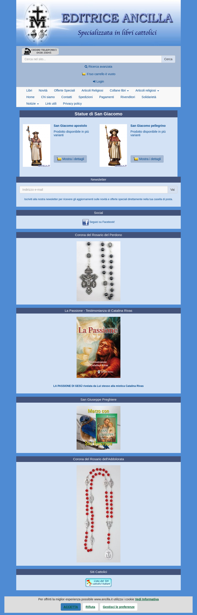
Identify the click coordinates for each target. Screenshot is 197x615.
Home (30, 97)
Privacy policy (72, 103)
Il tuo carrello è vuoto (98, 74)
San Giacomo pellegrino (148, 125)
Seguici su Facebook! (102, 222)
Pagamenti (106, 97)
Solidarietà (149, 97)
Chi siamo (48, 97)
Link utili (51, 103)
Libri (29, 90)
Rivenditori (127, 97)
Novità (43, 90)
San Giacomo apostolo (70, 125)
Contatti (66, 97)
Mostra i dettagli (70, 159)
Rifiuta (90, 607)
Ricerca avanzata (98, 66)
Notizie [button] (32, 103)
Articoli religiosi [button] (147, 90)
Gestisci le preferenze (119, 607)
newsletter (52, 199)
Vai (172, 189)
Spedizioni (86, 97)
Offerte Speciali (64, 90)
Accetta (71, 607)
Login (98, 81)
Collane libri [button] (119, 90)
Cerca (168, 59)
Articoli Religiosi (92, 90)
